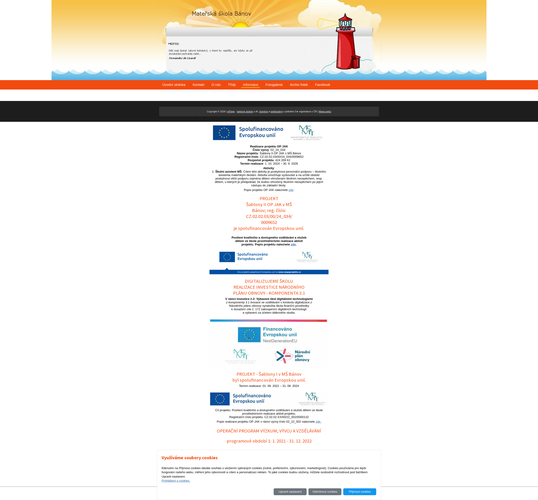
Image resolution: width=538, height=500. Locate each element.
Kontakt (198, 85)
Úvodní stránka (173, 85)
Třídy (232, 85)
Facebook (322, 85)
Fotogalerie (274, 85)
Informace (250, 85)
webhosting (277, 111)
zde (291, 190)
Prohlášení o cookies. (176, 480)
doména (263, 111)
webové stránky (245, 111)
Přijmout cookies (360, 491)
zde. (318, 421)
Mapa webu (325, 111)
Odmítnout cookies (324, 491)
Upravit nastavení (290, 491)
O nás (216, 85)
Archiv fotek (299, 85)
